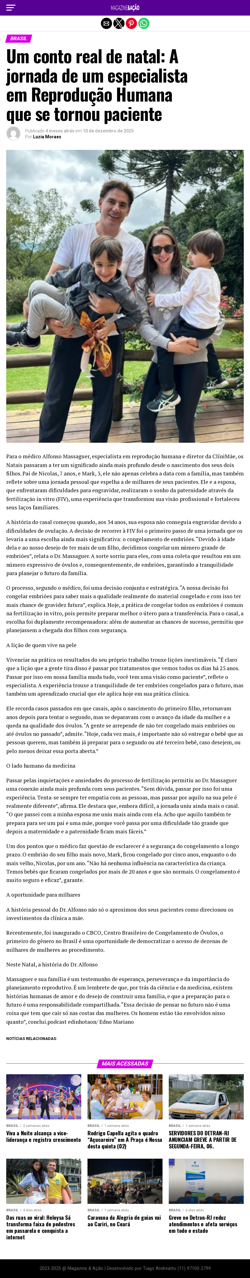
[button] (11, 8)
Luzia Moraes (47, 136)
